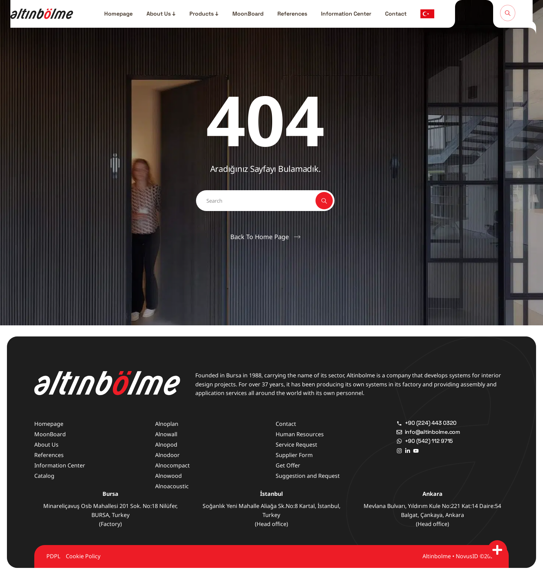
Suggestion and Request (308, 475)
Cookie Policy (83, 556)
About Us (46, 444)
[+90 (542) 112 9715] (399, 441)
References (292, 13)
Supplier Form (294, 454)
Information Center (346, 13)
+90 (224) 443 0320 (431, 423)
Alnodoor (167, 454)
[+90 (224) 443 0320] (399, 423)
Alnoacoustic (172, 486)
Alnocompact (172, 465)
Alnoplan (166, 423)
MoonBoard (248, 13)
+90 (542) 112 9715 (429, 441)
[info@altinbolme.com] (399, 432)
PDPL (53, 556)
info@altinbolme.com (432, 432)
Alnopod (166, 444)
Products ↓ (204, 13)
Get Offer (288, 465)
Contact (396, 13)
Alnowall (166, 434)
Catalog (44, 475)
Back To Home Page (259, 237)
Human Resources (300, 434)
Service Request (296, 444)
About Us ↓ (161, 13)
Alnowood (168, 475)
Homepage (118, 13)
